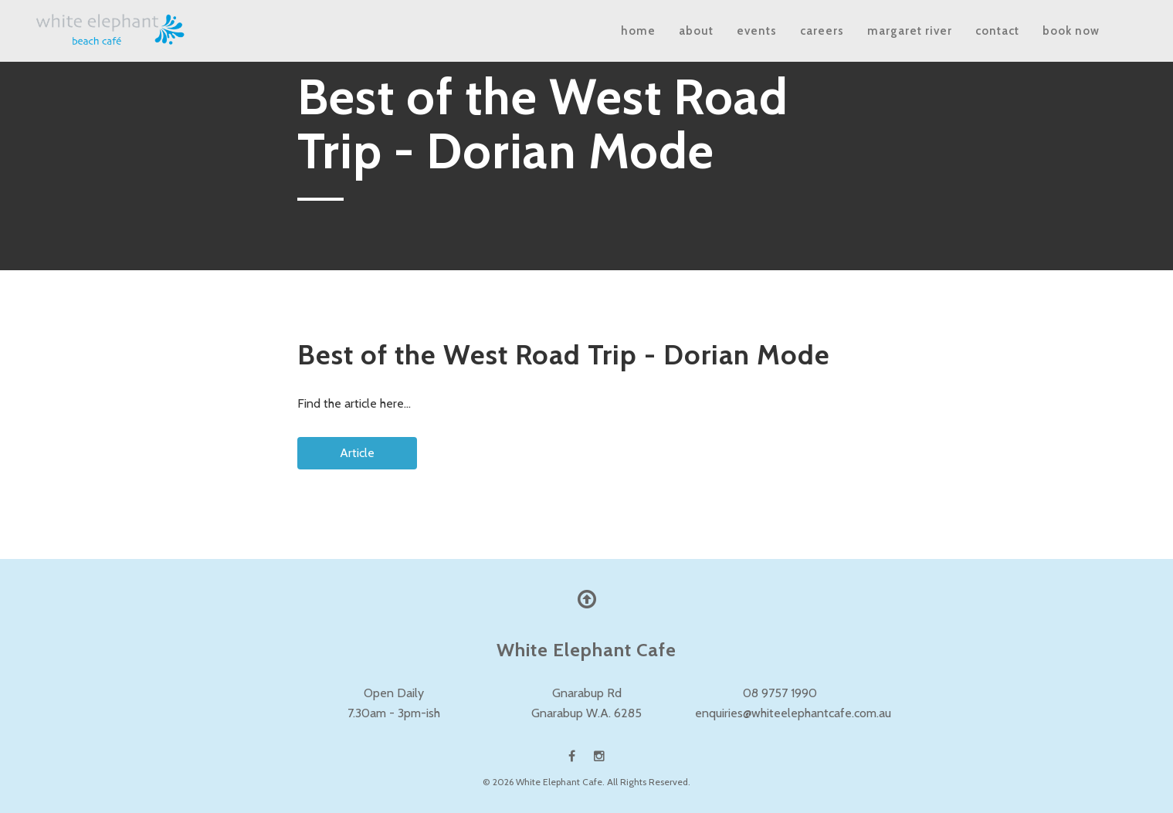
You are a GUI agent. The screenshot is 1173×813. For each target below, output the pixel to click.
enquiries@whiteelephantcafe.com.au (793, 713)
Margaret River (909, 31)
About (696, 31)
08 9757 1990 (780, 693)
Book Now (1071, 31)
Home (638, 31)
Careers (822, 31)
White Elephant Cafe (559, 782)
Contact (997, 31)
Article (314, 446)
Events (757, 31)
